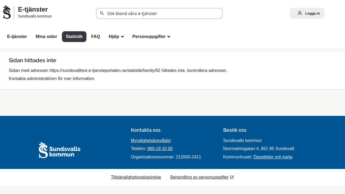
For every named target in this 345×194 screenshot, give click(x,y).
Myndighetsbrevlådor (151, 140)
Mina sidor (46, 36)
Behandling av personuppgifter (199, 177)
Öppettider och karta (272, 157)
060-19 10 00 (160, 148)
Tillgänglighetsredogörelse (136, 177)
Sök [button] (102, 13)
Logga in (307, 13)
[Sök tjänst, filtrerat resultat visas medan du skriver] (159, 13)
